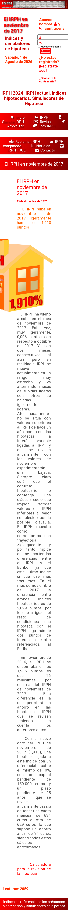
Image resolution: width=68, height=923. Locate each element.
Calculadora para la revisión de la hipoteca (34, 869)
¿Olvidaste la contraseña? (47, 80)
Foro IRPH (45, 126)
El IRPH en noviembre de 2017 (32, 187)
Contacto (46, 150)
